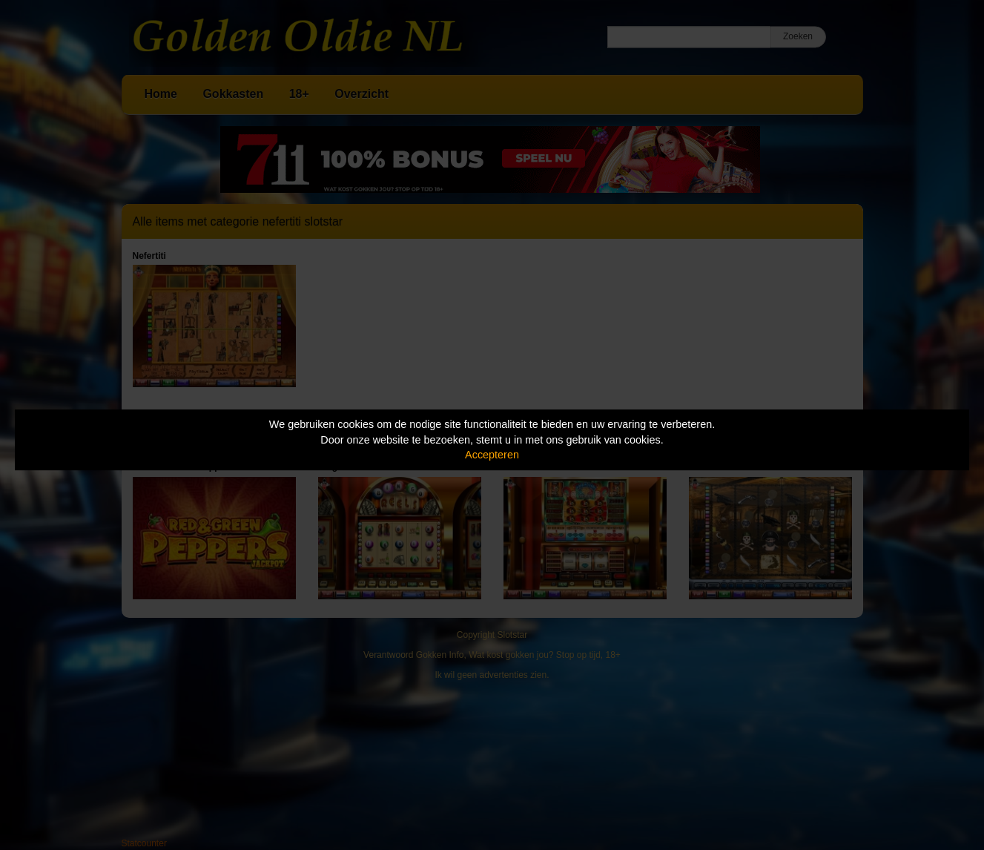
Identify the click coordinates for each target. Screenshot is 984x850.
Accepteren (492, 455)
